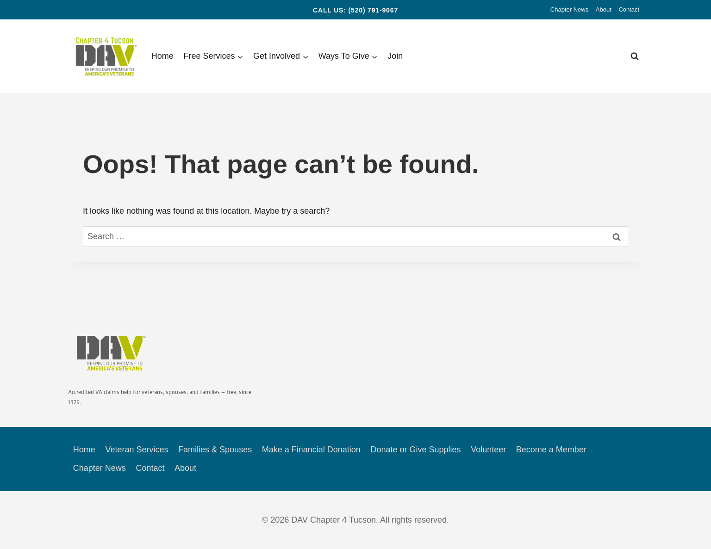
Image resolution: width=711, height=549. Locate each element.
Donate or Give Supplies (415, 449)
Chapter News (569, 9)
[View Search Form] (634, 56)
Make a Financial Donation (311, 449)
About (603, 9)
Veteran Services (136, 449)
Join (395, 56)
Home (162, 56)
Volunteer (488, 449)
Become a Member (551, 449)
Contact (628, 9)
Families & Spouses (215, 449)
